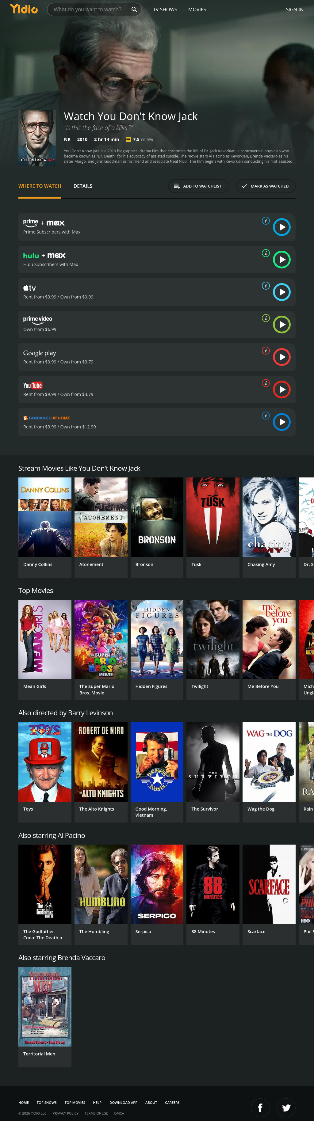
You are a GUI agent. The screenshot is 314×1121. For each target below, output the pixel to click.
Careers (172, 1102)
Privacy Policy (65, 1113)
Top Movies (75, 1102)
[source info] (264, 221)
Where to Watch (39, 186)
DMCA (119, 1113)
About (151, 1102)
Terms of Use (96, 1113)
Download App (123, 1102)
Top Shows (47, 1102)
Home (23, 1102)
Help (97, 1102)
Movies (197, 9)
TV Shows (165, 9)
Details (83, 186)
